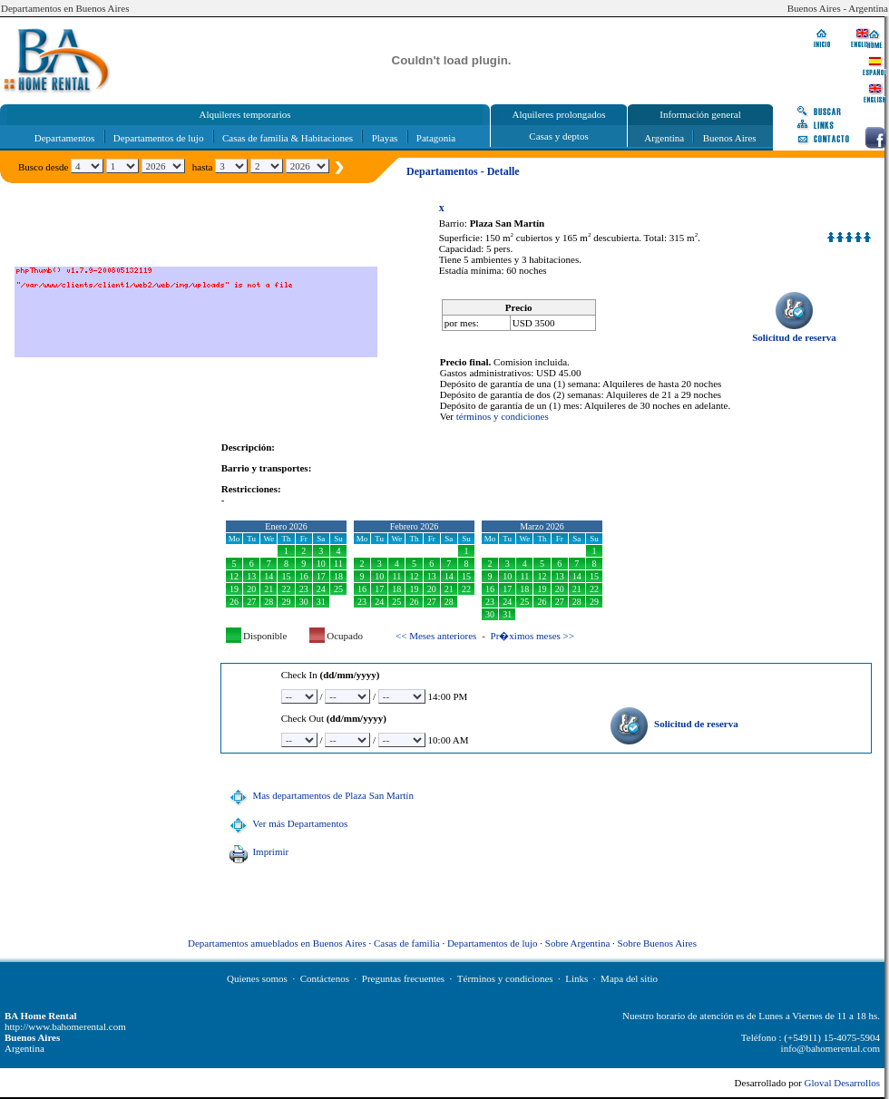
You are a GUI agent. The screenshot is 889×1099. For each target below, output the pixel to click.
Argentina (664, 137)
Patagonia (435, 137)
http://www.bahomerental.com (65, 1026)
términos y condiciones (502, 416)
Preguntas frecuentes (403, 978)
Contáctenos (324, 978)
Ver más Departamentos (286, 823)
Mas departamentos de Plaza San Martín (319, 795)
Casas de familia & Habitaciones (287, 137)
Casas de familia (407, 943)
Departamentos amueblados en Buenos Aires (277, 943)
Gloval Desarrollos (842, 1082)
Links (576, 978)
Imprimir (256, 851)
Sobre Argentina (578, 943)
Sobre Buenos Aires (657, 943)
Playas (385, 137)
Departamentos (64, 137)
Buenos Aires (730, 137)
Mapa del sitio (629, 978)
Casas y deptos (558, 136)
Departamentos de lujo (158, 137)
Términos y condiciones (505, 978)
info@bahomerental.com (830, 1048)
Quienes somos (257, 978)
